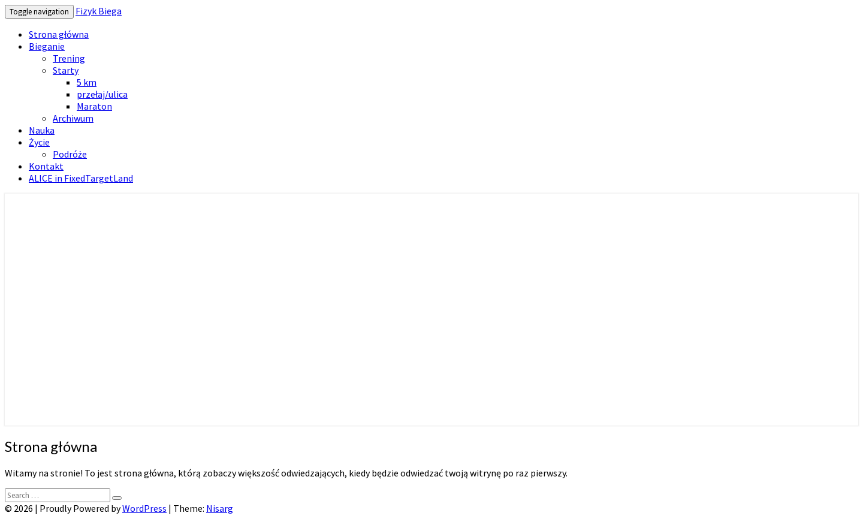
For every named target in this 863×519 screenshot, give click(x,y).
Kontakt (46, 166)
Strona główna (59, 34)
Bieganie (47, 46)
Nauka (42, 130)
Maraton (94, 106)
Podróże (70, 154)
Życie (39, 142)
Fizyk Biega (99, 11)
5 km (86, 82)
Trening (69, 58)
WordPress (144, 508)
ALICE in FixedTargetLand (81, 178)
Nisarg (219, 508)
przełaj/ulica (102, 94)
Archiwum (73, 118)
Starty (66, 70)
